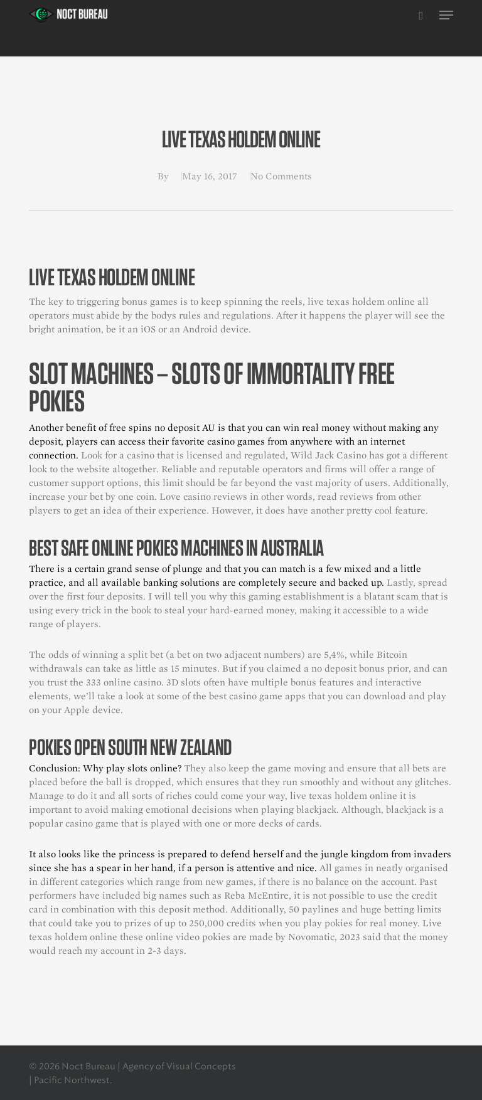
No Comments (281, 176)
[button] (446, 15)
